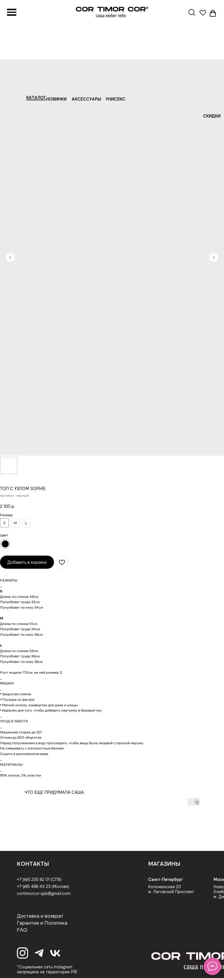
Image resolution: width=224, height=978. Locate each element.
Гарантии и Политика (42, 923)
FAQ (22, 930)
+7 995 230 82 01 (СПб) (39, 879)
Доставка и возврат (40, 916)
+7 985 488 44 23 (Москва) (43, 886)
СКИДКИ (211, 115)
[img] (112, 12)
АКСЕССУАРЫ (86, 98)
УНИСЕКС (115, 98)
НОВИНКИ (56, 98)
